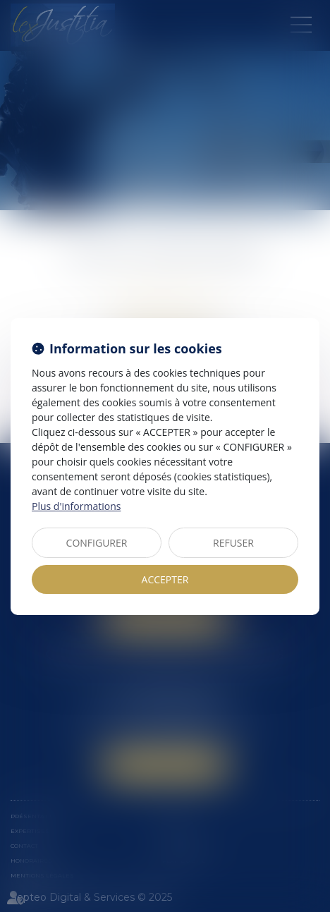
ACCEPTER (165, 579)
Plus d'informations (76, 506)
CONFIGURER (97, 542)
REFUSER (233, 542)
